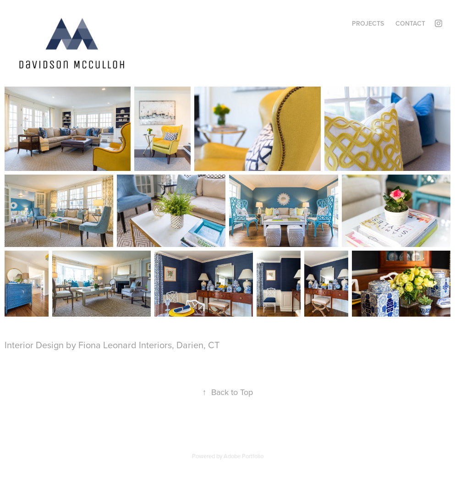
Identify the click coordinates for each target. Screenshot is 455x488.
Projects (368, 23)
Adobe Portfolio (243, 456)
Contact (410, 23)
